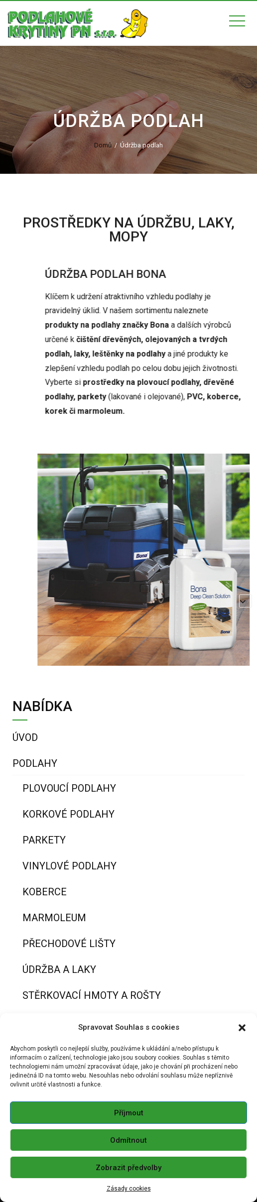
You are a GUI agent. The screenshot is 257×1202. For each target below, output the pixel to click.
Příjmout (128, 1112)
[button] (242, 1028)
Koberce (44, 892)
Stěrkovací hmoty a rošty (91, 995)
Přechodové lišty (69, 944)
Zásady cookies (129, 1188)
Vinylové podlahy (69, 866)
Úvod (25, 737)
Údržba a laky (59, 969)
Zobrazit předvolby (128, 1167)
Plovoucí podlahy (69, 788)
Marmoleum (54, 918)
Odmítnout (128, 1140)
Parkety (44, 840)
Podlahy (34, 763)
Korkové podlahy (68, 814)
